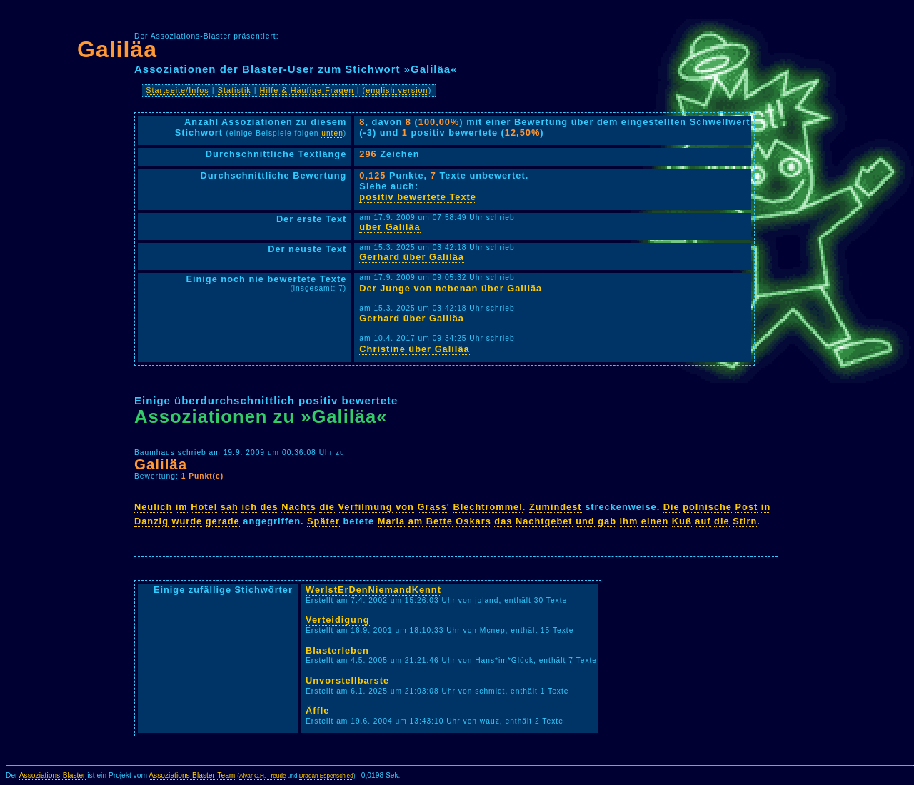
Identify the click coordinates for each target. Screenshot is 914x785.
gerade (223, 521)
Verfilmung (365, 506)
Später (323, 521)
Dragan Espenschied (326, 776)
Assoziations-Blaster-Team (192, 775)
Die (671, 506)
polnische (707, 506)
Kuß (682, 521)
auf (702, 521)
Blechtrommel (487, 506)
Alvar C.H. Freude (262, 776)
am (415, 521)
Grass (432, 506)
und (585, 521)
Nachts (298, 506)
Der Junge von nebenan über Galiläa (450, 288)
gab (607, 521)
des (269, 506)
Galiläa (117, 49)
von (405, 506)
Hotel (204, 506)
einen (654, 521)
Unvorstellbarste (347, 680)
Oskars (473, 521)
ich (249, 506)
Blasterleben (337, 650)
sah (229, 506)
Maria (391, 521)
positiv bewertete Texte (417, 196)
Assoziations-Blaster (52, 775)
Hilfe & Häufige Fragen (307, 90)
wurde (187, 521)
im (182, 506)
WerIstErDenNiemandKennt (373, 589)
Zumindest (555, 506)
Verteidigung (338, 619)
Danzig (151, 521)
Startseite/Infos (177, 90)
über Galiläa (389, 226)
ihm (629, 521)
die (327, 506)
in (765, 506)
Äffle (317, 710)
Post (746, 506)
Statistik (234, 90)
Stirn (745, 521)
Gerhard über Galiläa (411, 256)
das (503, 521)
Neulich (153, 506)
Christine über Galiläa (414, 349)
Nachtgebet (544, 521)
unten (332, 133)
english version (397, 90)
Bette (439, 521)
